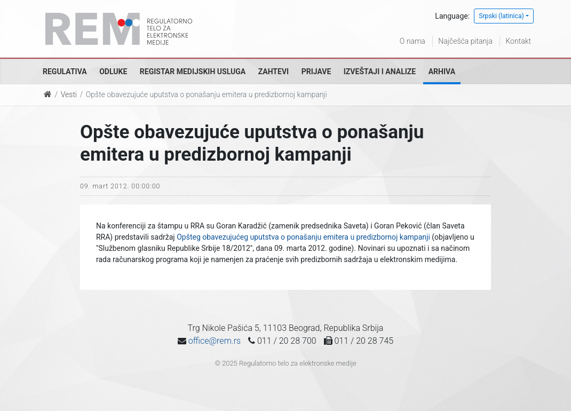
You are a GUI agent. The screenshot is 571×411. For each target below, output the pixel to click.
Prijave (316, 71)
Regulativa (65, 71)
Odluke (113, 71)
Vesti (69, 94)
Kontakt (518, 41)
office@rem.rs (214, 341)
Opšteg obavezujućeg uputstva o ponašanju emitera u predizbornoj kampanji (303, 237)
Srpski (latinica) (501, 16)
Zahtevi (273, 71)
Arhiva (442, 71)
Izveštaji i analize (380, 71)
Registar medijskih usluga (192, 71)
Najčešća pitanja (465, 41)
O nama (412, 41)
